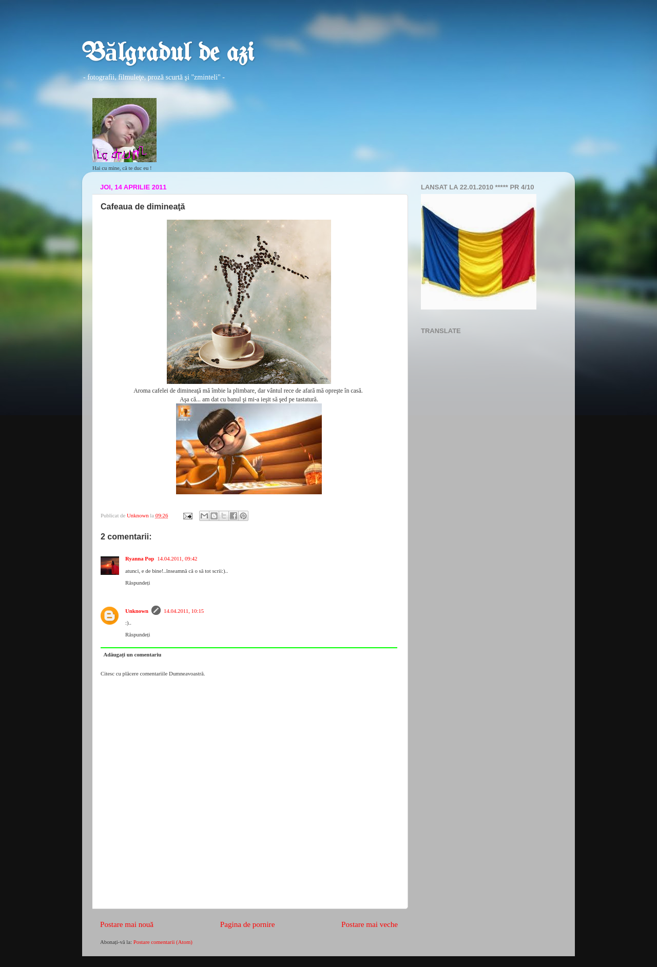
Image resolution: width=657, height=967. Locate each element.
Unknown (136, 611)
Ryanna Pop (139, 558)
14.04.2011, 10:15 (184, 611)
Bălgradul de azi (168, 54)
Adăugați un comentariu (132, 654)
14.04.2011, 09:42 (177, 558)
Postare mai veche (369, 924)
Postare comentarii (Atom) (162, 942)
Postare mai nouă (126, 924)
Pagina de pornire (247, 924)
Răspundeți (137, 582)
